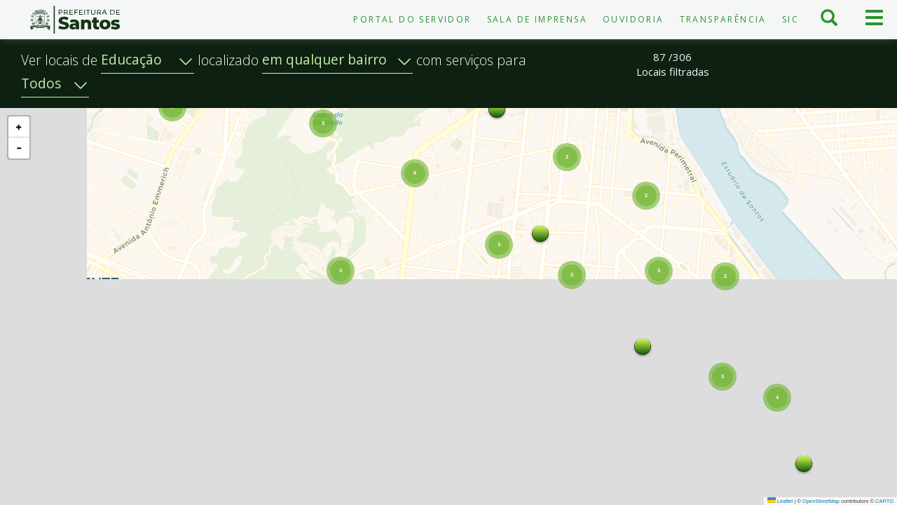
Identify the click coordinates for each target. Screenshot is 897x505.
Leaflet (780, 501)
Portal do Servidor (412, 19)
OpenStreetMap (821, 501)
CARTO (884, 501)
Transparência (723, 19)
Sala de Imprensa (537, 19)
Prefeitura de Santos (74, 20)
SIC (790, 19)
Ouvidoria (633, 19)
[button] (765, 465)
